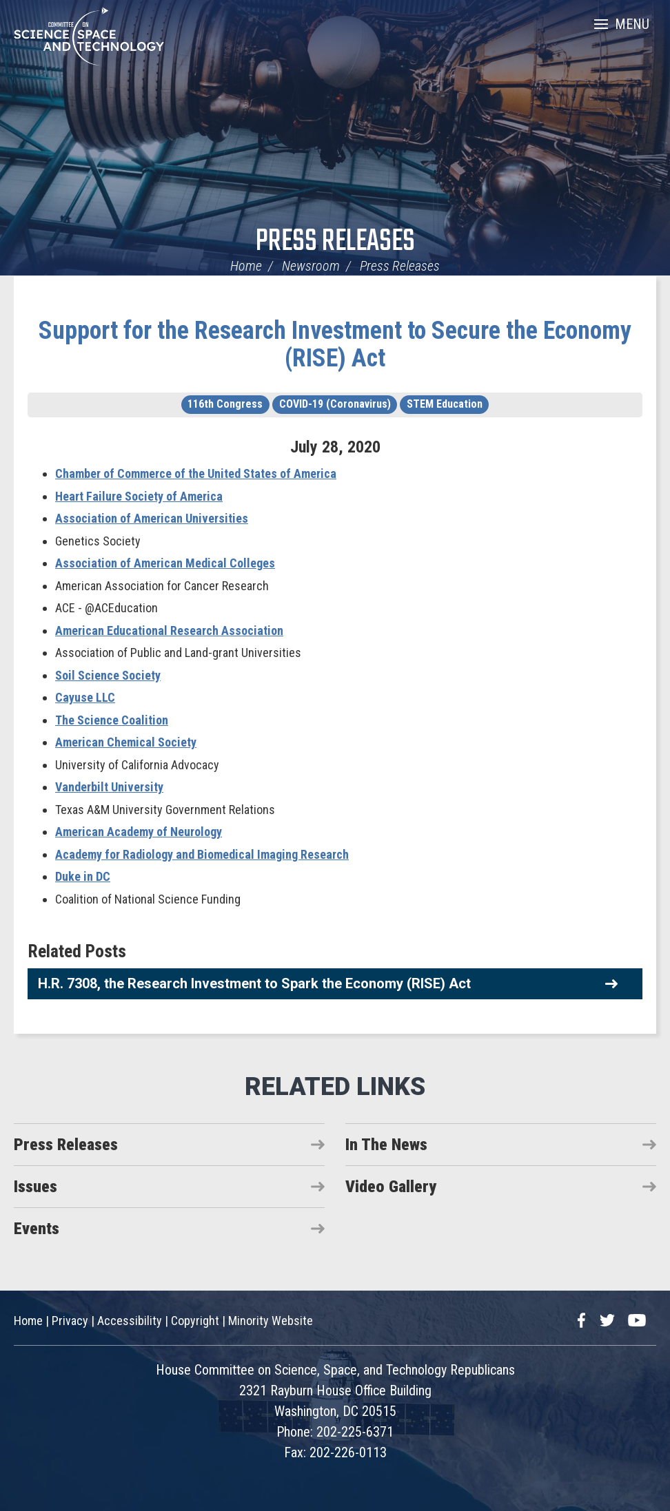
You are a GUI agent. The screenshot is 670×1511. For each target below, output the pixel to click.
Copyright (195, 1320)
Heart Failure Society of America (139, 496)
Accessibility (129, 1320)
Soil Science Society (108, 675)
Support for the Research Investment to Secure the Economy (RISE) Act (335, 344)
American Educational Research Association (169, 630)
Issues (35, 1186)
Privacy (70, 1320)
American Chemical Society (125, 742)
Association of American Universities (151, 518)
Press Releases (335, 242)
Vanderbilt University (109, 787)
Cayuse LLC (85, 697)
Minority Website (270, 1320)
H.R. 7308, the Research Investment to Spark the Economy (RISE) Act (254, 983)
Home (246, 266)
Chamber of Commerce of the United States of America (195, 473)
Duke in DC (82, 876)
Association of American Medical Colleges (165, 563)
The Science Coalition (111, 720)
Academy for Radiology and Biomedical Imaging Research (202, 854)
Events (36, 1228)
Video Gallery (390, 1186)
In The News (386, 1144)
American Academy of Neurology (138, 831)
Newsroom (311, 266)
